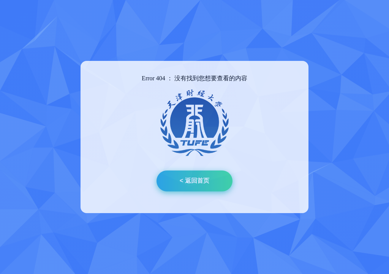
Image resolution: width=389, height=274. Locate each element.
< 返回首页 (194, 180)
